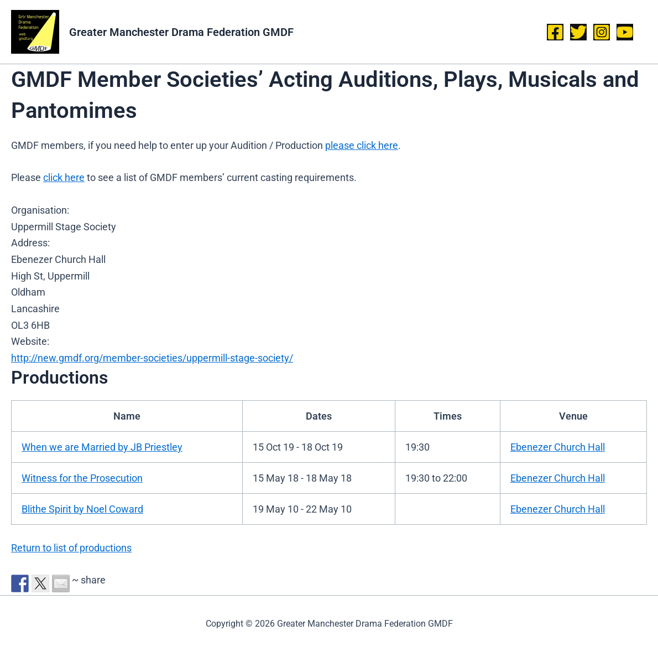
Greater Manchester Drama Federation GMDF (181, 32)
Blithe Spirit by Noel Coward (82, 509)
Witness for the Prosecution (82, 478)
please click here (361, 145)
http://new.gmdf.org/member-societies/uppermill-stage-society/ (152, 358)
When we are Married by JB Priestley (102, 447)
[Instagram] (601, 32)
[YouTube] (625, 32)
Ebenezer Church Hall (557, 447)
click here (64, 177)
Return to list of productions (71, 548)
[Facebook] (555, 32)
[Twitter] (578, 32)
